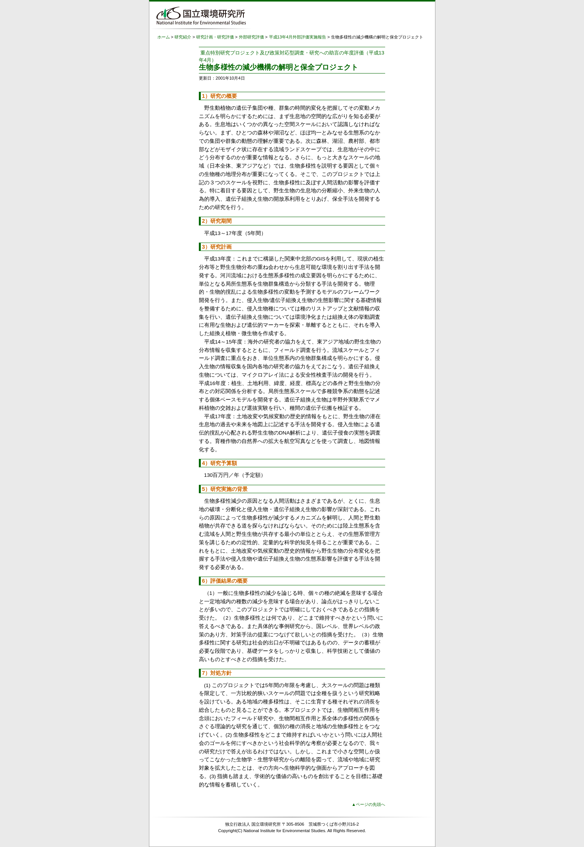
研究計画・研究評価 (215, 37)
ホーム (163, 37)
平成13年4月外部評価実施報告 (297, 37)
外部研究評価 (251, 37)
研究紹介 (182, 37)
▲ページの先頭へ (368, 804)
